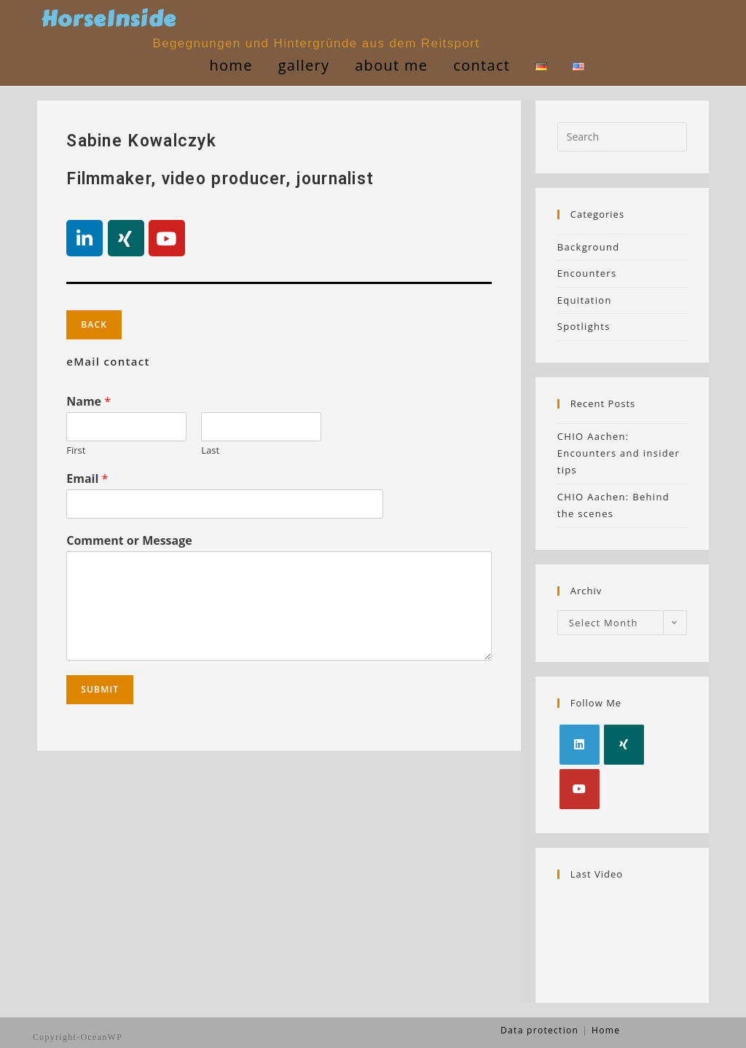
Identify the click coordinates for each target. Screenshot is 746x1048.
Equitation (584, 300)
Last (210, 450)
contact (478, 65)
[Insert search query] (622, 136)
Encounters (587, 273)
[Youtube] (580, 789)
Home (227, 65)
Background (588, 246)
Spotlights (583, 326)
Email (87, 478)
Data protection (539, 1030)
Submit (100, 689)
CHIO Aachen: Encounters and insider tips (618, 453)
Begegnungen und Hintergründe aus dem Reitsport (318, 43)
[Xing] (624, 745)
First (75, 450)
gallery (300, 65)
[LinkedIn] (580, 745)
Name (88, 401)
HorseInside (111, 19)
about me (388, 65)
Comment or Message (129, 540)
